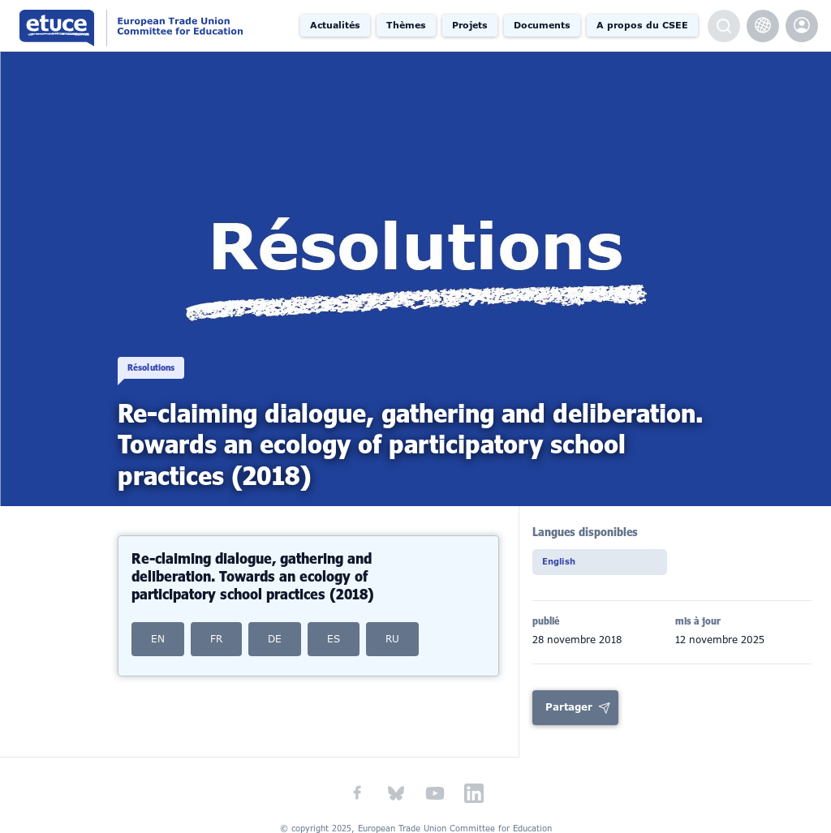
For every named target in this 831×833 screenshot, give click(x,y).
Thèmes (406, 25)
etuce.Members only (802, 26)
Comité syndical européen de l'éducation (156, 25)
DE (275, 639)
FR (216, 639)
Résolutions (162, 355)
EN (158, 639)
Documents (542, 25)
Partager (568, 710)
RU (392, 639)
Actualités (335, 25)
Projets (470, 25)
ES (333, 639)
